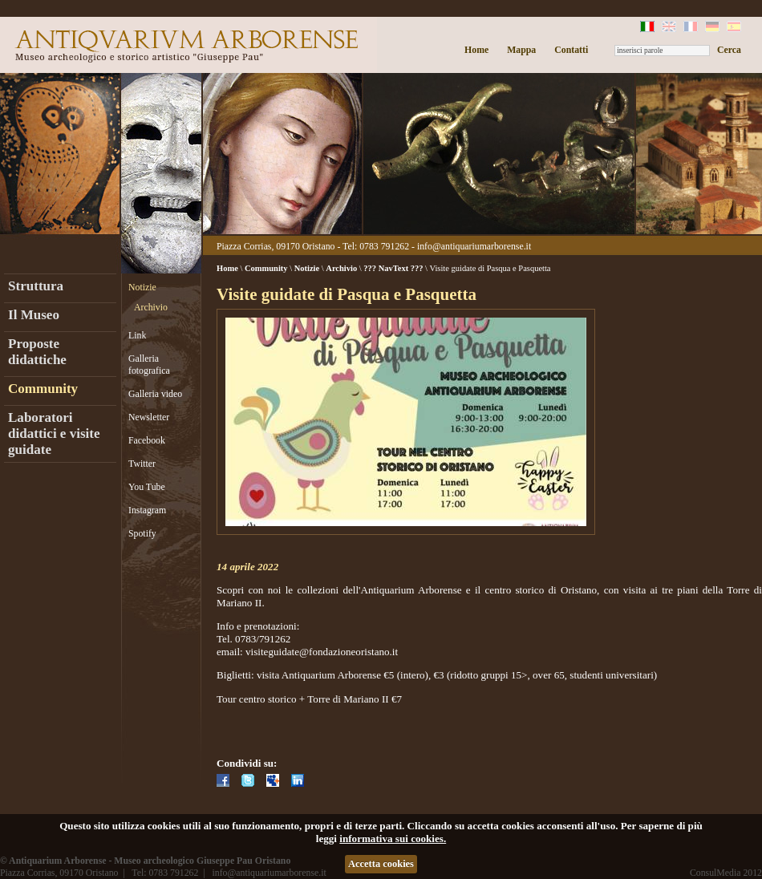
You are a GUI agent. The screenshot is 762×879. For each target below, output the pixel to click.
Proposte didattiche (37, 351)
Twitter (142, 463)
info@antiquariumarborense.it (474, 246)
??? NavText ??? (393, 268)
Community (43, 388)
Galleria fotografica (149, 364)
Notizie (142, 287)
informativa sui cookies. (392, 838)
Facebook (146, 440)
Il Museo (33, 314)
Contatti (571, 49)
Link (137, 335)
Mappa (521, 49)
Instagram (147, 510)
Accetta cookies (381, 863)
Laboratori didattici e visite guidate (54, 433)
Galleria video (155, 393)
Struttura (35, 286)
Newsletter (148, 417)
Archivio (151, 307)
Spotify (142, 533)
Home (476, 49)
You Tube (146, 486)
